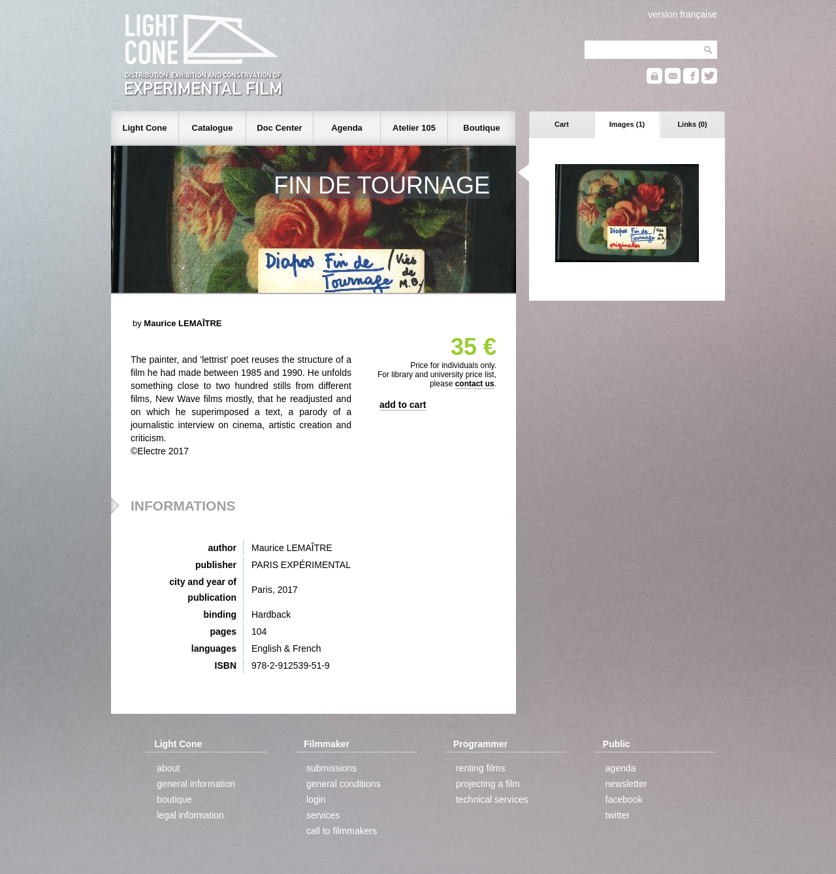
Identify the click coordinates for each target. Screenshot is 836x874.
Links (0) (692, 124)
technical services (492, 799)
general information (196, 784)
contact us (474, 383)
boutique (174, 799)
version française (682, 14)
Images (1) (627, 124)
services (323, 815)
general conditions (343, 784)
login (316, 799)
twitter (617, 815)
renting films (480, 768)
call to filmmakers (341, 831)
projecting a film (488, 784)
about (168, 768)
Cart (562, 124)
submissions (331, 768)
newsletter (626, 784)
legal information (190, 815)
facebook (624, 799)
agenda (620, 768)
